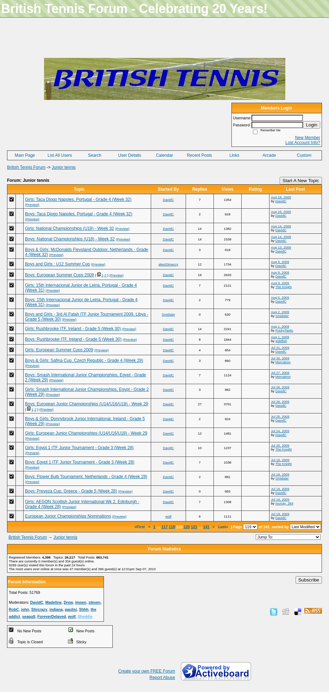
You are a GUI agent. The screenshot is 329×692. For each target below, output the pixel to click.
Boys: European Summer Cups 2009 (59, 275)
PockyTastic (284, 330)
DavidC (168, 200)
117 (164, 527)
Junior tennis (64, 167)
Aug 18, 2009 (281, 197)
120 (187, 527)
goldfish (281, 341)
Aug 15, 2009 (281, 212)
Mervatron (283, 362)
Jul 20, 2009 (280, 445)
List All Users (60, 155)
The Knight (283, 287)
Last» (223, 527)
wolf (168, 516)
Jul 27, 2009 (280, 373)
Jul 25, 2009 (280, 416)
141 (206, 527)
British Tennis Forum (26, 167)
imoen (80, 602)
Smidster (168, 314)
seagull (28, 616)
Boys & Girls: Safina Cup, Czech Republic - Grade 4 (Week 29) (84, 360)
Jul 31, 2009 (280, 348)
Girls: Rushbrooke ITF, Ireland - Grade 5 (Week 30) (73, 328)
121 (194, 527)
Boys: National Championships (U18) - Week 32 (70, 239)
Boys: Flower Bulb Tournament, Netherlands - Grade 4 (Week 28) (86, 476)
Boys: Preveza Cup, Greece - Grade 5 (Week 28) (71, 491)
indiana (56, 609)
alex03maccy (168, 264)
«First (139, 527)
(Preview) (32, 205)
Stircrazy (39, 609)
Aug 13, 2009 (281, 247)
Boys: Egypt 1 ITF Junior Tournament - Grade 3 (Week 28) (79, 462)
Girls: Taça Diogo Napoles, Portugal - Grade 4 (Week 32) (78, 199)
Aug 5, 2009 (280, 297)
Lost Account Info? (302, 142)
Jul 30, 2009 (280, 358)
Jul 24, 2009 (280, 431)
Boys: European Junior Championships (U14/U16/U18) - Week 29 (86, 403)
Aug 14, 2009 (281, 226)
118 (172, 527)
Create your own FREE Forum (146, 671)
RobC (14, 609)
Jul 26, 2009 (280, 387)
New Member (307, 137)
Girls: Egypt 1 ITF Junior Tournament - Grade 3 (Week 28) (79, 447)
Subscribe (308, 580)
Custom (304, 155)
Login (311, 124)
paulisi (71, 609)
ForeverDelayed (51, 616)
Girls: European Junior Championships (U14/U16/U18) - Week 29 (86, 433)
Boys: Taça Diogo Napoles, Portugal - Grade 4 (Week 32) (78, 213)
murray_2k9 (284, 503)
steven (94, 602)
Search (94, 155)
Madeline (53, 602)
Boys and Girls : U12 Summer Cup (57, 264)
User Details (129, 155)
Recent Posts (199, 155)
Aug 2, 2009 (280, 312)
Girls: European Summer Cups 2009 (59, 349)
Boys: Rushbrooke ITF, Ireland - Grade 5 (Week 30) (73, 339)
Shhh (83, 609)
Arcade (269, 155)
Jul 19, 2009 (280, 460)
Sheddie (85, 616)
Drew (68, 602)
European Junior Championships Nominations (68, 516)
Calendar (164, 155)
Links (234, 155)
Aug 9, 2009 (280, 262)
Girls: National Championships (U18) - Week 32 (69, 228)
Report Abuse (162, 677)
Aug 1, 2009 (280, 326)
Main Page (25, 155)
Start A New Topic (301, 180)
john (25, 609)
